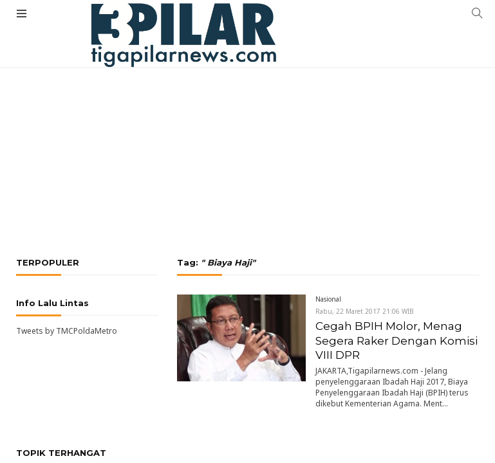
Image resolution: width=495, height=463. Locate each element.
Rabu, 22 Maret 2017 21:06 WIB (364, 311)
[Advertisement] (247, 113)
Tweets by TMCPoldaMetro (66, 330)
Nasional (328, 299)
